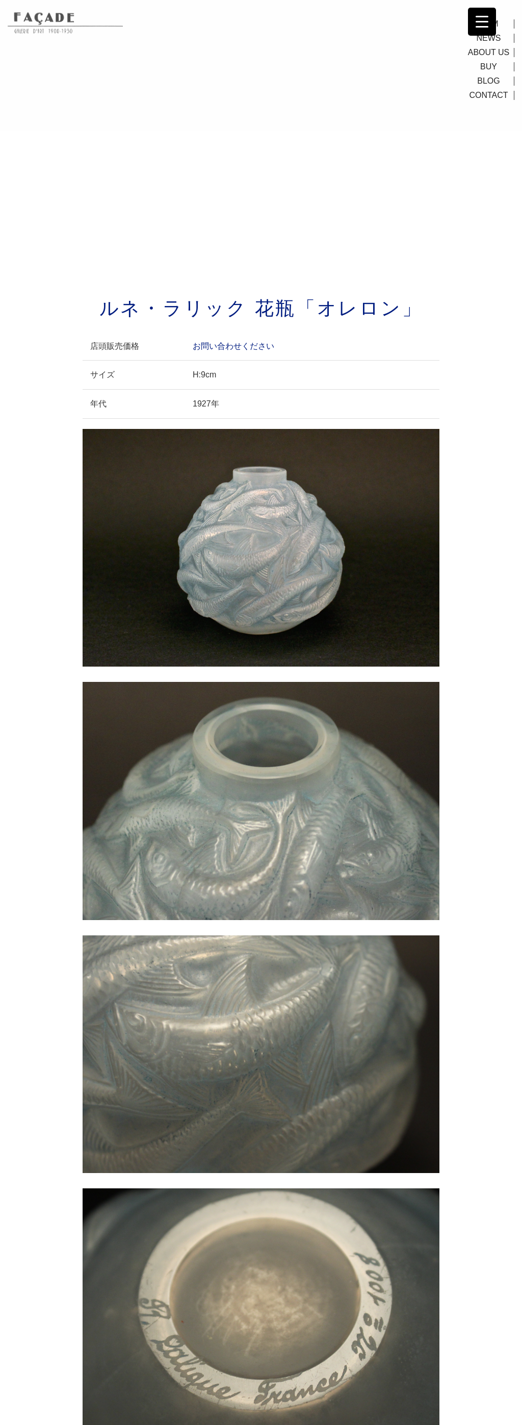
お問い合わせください (233, 346)
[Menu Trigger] (482, 22)
